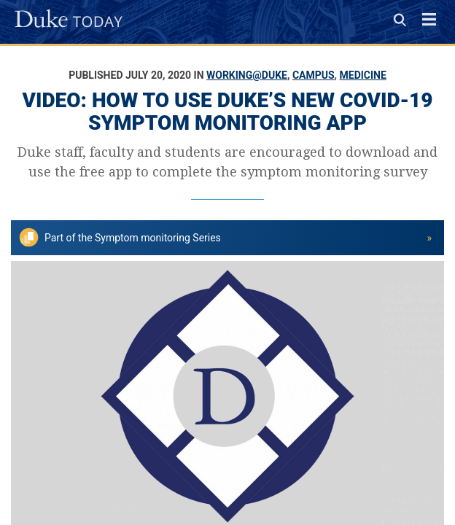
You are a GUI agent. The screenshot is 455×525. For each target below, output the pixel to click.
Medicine (363, 75)
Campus (313, 75)
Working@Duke (246, 75)
